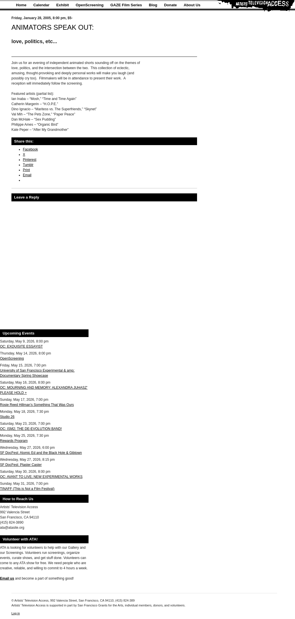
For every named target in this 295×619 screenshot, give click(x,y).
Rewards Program (14, 441)
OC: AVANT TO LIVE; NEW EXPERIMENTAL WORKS (41, 477)
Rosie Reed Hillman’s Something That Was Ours (37, 405)
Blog (153, 5)
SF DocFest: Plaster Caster (21, 465)
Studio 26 (7, 417)
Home (21, 5)
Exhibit (62, 5)
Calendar (41, 5)
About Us (192, 5)
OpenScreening (89, 5)
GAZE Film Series (126, 5)
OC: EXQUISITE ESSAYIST (21, 346)
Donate (170, 5)
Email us (7, 578)
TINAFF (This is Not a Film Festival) (27, 489)
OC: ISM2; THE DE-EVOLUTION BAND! (31, 429)
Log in (15, 613)
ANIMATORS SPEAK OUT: (52, 27)
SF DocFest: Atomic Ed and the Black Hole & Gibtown (41, 453)
